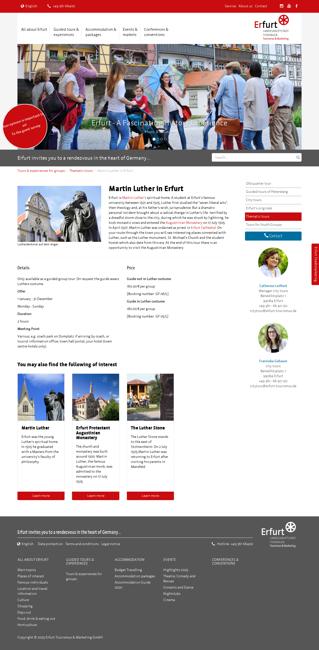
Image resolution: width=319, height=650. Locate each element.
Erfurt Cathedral (203, 228)
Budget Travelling (128, 570)
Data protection (50, 544)
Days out (24, 612)
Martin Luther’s (134, 198)
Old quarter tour (258, 183)
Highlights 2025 (175, 570)
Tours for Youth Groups (264, 225)
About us (245, 6)
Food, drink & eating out (36, 619)
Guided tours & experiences (66, 32)
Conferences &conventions (156, 32)
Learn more (41, 496)
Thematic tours (81, 171)
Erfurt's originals (259, 208)
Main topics (26, 570)
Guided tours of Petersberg (267, 192)
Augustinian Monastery (184, 223)
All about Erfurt (34, 29)
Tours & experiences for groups (41, 171)
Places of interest (30, 576)
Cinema (169, 600)
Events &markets (130, 32)
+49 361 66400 (61, 6)
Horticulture (27, 625)
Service (230, 6)
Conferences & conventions (225, 562)
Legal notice (110, 544)
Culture (23, 600)
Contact (261, 6)
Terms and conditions (82, 544)
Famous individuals (32, 582)
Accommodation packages (135, 576)
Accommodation (129, 560)
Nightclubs (171, 594)
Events (169, 560)
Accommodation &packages (100, 32)
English (29, 6)
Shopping (25, 606)
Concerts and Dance (178, 587)
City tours (253, 200)
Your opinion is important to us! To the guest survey (23, 123)
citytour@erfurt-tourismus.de (273, 311)
